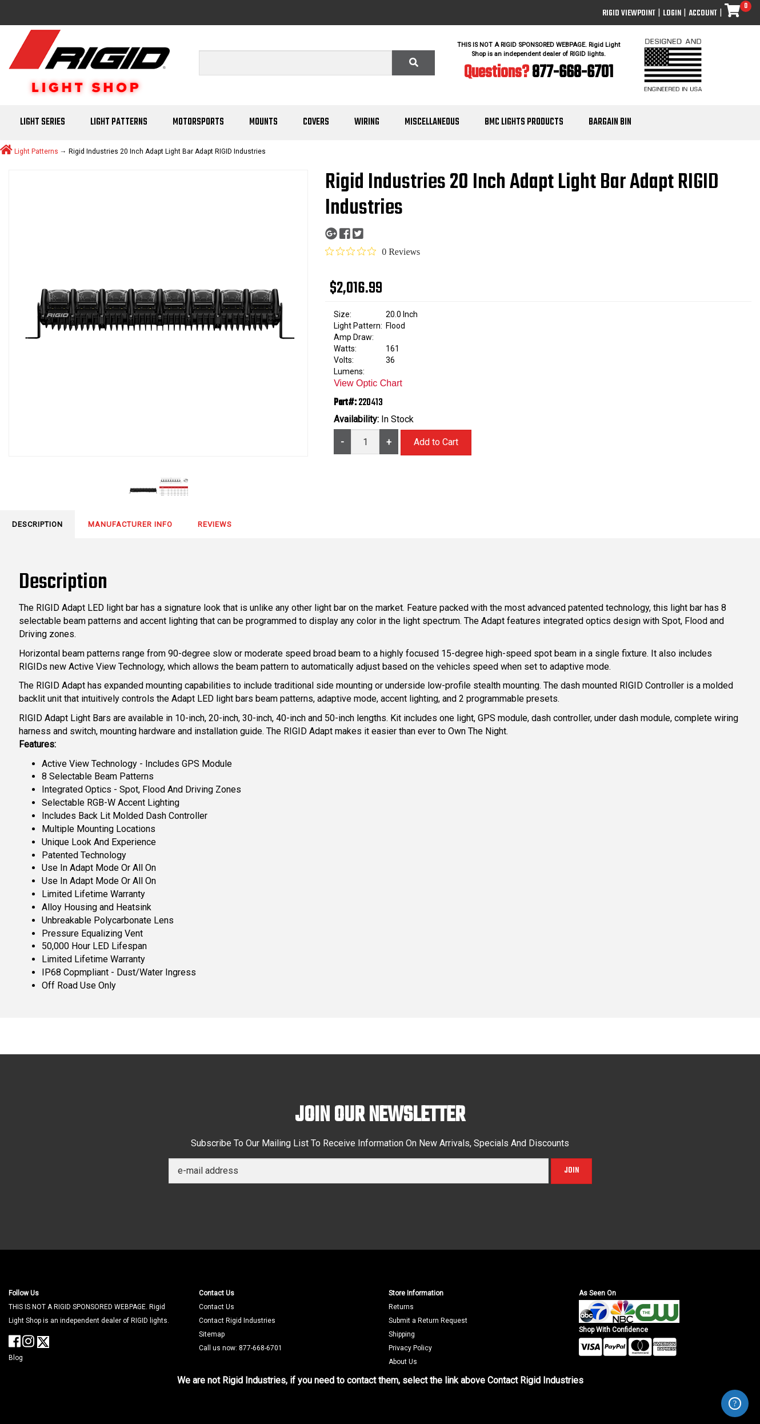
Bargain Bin (610, 122)
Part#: (346, 403)
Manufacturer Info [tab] (130, 524)
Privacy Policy (410, 1348)
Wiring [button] (366, 122)
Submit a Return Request (428, 1321)
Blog (16, 1358)
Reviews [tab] (215, 524)
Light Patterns (36, 151)
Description (63, 582)
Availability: (357, 419)
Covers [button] (316, 122)
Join (571, 1170)
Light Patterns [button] (118, 122)
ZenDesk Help (735, 1403)
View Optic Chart (368, 383)
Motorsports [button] (198, 122)
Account (703, 13)
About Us (403, 1362)
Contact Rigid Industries (237, 1321)
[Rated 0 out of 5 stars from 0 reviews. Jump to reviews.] (372, 251)
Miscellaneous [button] (432, 122)
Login (672, 13)
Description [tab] (37, 524)
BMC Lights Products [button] (524, 122)
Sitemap (212, 1334)
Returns (401, 1307)
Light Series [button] (42, 122)
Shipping (402, 1334)
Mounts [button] (263, 122)
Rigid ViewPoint (628, 13)
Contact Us (216, 1307)
